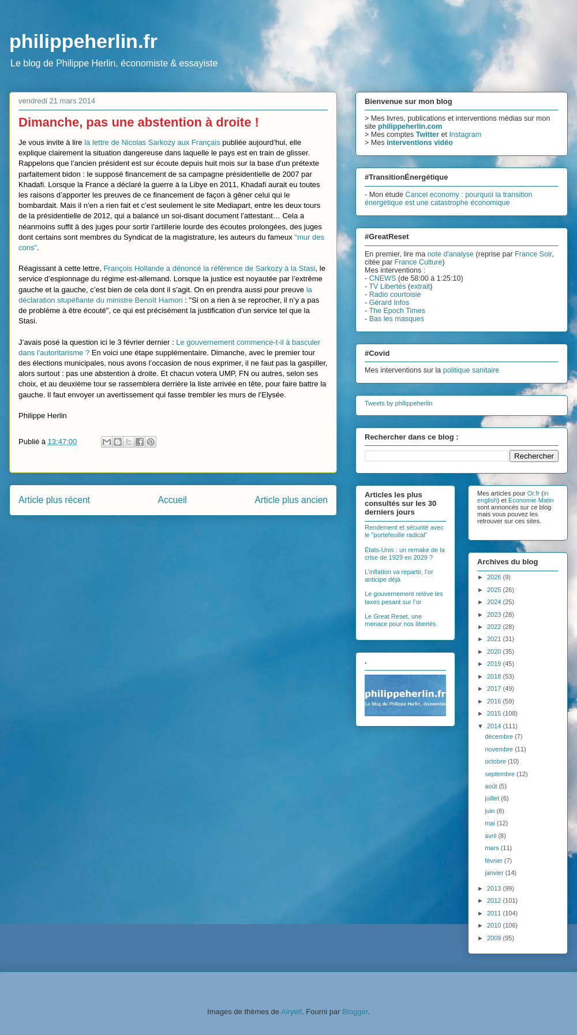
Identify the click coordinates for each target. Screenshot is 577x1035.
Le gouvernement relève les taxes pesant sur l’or (404, 597)
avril (491, 835)
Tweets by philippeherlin (398, 403)
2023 (495, 614)
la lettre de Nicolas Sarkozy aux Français (152, 142)
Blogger (355, 1011)
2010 (495, 925)
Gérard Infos (389, 303)
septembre (500, 773)
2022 (495, 626)
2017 (495, 688)
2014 (495, 726)
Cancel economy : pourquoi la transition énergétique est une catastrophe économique (448, 199)
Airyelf (291, 1011)
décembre (500, 736)
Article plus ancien (291, 500)
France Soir (533, 254)
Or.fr (533, 493)
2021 (495, 638)
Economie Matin (531, 500)
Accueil (172, 500)
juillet (493, 798)
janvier (495, 872)
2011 (495, 913)
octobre (496, 761)
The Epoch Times (397, 311)
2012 (495, 900)
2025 (495, 589)
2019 (495, 663)
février (494, 860)
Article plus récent (54, 500)
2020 (495, 651)
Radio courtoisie (395, 295)
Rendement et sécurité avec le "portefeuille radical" (404, 531)
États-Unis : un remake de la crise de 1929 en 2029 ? (405, 553)
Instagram (465, 135)
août (492, 786)
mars (493, 847)
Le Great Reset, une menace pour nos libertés (400, 620)
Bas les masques (396, 319)
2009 (495, 938)
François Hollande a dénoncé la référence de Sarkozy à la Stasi (209, 268)
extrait (420, 286)
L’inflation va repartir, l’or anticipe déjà (399, 575)
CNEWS (382, 278)
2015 (495, 713)
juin (490, 810)
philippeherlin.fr (83, 41)
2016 (495, 701)
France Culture (419, 262)
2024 (495, 601)
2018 (495, 676)
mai (491, 823)
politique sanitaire (471, 370)
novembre (500, 749)
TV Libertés (387, 286)
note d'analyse (451, 254)
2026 (495, 577)
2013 (495, 888)
